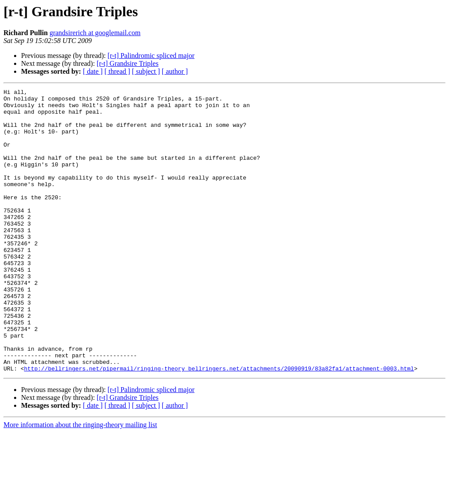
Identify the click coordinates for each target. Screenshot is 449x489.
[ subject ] (146, 71)
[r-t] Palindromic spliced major (150, 55)
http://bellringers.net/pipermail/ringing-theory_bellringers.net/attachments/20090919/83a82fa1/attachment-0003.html (219, 425)
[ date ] (93, 71)
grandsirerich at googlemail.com (95, 32)
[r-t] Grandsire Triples (127, 63)
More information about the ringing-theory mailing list (80, 481)
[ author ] (175, 71)
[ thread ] (117, 71)
